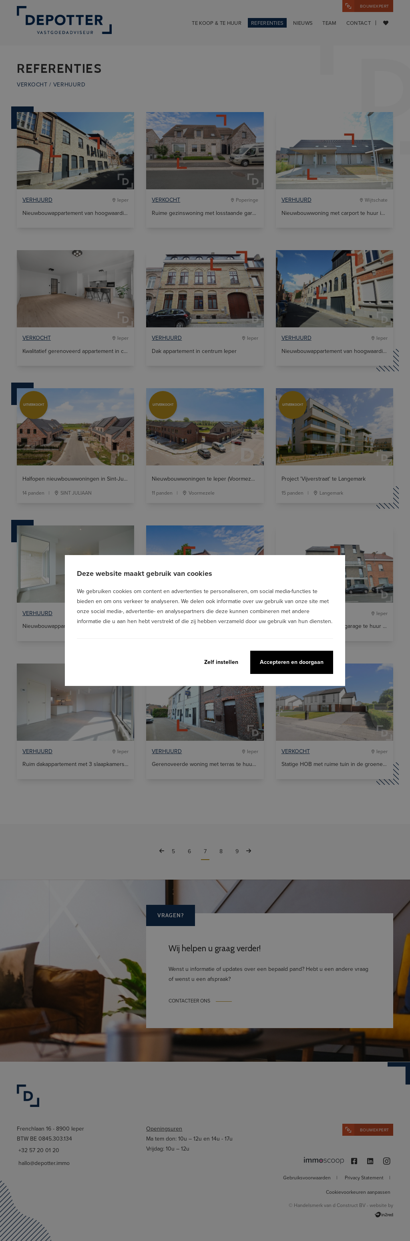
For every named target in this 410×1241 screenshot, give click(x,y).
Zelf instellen (221, 662)
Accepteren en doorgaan (292, 662)
